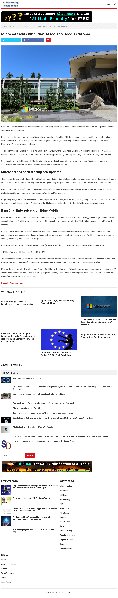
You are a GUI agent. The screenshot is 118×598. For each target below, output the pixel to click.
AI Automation (66, 486)
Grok (62, 526)
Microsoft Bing (16, 26)
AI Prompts (64, 508)
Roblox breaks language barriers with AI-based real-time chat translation (43, 413)
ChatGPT (63, 517)
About (3, 560)
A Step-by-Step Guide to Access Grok (28, 379)
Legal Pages (6, 582)
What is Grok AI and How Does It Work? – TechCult (33, 427)
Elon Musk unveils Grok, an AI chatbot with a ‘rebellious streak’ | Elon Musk (43, 403)
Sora (62, 544)
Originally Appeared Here (12, 283)
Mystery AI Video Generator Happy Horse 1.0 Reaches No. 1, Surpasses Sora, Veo (35, 510)
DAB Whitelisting (7, 573)
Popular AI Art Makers (68, 535)
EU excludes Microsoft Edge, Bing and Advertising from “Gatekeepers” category (98, 322)
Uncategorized (66, 548)
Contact (4, 569)
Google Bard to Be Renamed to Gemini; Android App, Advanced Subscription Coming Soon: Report (53, 418)
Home (6, 26)
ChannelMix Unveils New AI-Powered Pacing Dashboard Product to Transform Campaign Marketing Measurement (60, 436)
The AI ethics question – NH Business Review (31, 498)
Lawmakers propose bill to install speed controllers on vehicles (39, 394)
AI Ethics (63, 495)
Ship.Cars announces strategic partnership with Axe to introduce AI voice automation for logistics (35, 487)
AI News (63, 504)
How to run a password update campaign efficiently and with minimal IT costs (45, 441)
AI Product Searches (9, 564)
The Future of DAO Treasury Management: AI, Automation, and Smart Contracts (31, 518)
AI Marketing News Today (61, 593)
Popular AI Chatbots (68, 540)
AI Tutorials (64, 513)
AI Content (64, 491)
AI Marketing (65, 500)
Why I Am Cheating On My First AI (26, 408)
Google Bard (65, 522)
